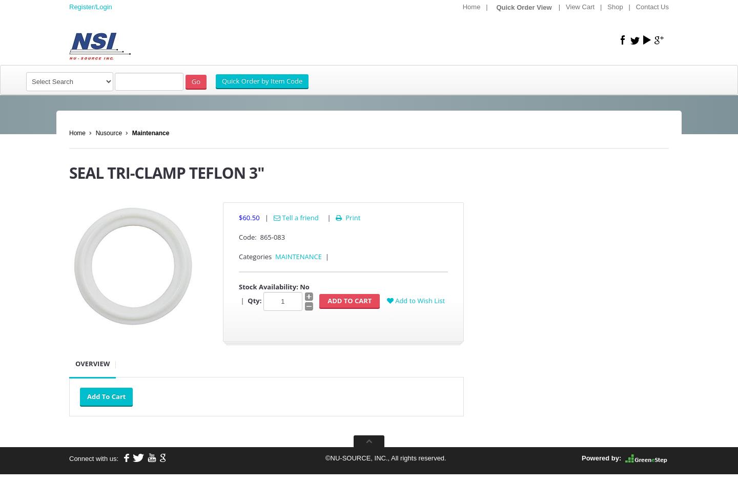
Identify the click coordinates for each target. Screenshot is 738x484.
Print (347, 217)
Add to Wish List (416, 300)
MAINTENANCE (298, 256)
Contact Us (652, 7)
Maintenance (151, 133)
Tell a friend (296, 217)
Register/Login (90, 7)
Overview (92, 363)
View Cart (580, 7)
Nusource (109, 133)
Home (472, 7)
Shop (615, 7)
